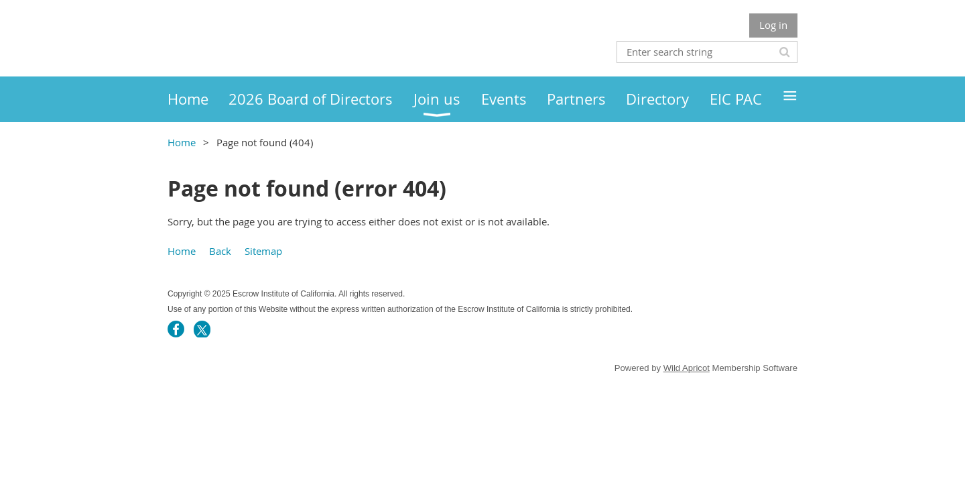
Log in (773, 25)
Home (182, 142)
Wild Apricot (686, 368)
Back (220, 251)
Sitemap (263, 251)
